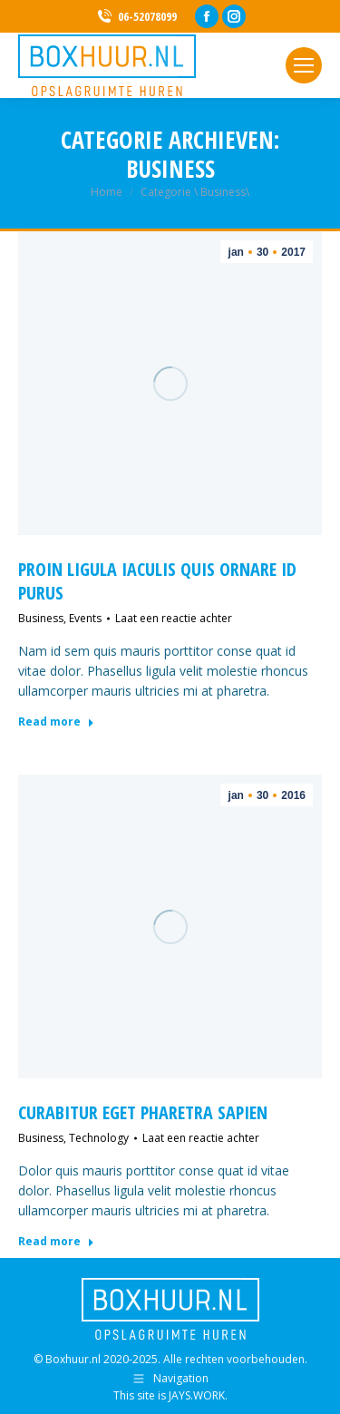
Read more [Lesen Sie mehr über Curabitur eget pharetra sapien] (56, 1241)
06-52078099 (136, 16)
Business (40, 618)
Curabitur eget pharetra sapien (142, 1112)
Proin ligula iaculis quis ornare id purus (157, 581)
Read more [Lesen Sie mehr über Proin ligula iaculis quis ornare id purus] (56, 722)
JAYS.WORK (197, 1395)
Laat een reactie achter (173, 618)
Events (85, 618)
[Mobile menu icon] (304, 65)
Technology (99, 1138)
